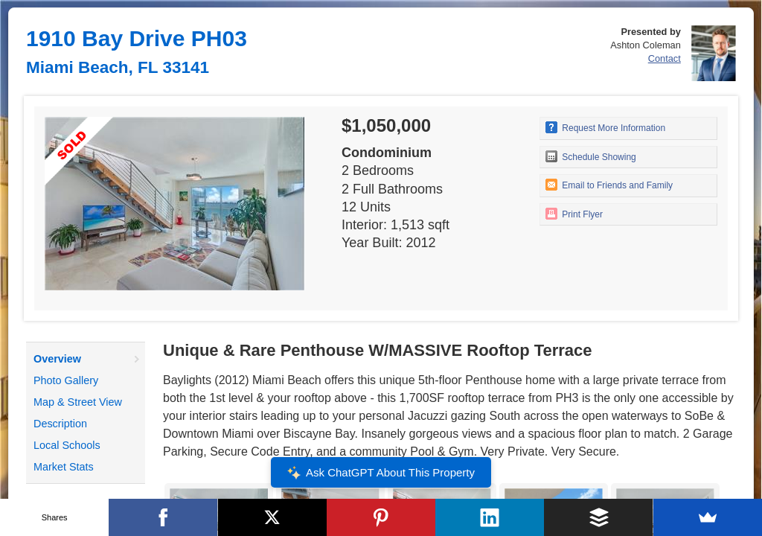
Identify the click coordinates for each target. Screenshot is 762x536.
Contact (664, 58)
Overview (57, 359)
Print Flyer (574, 214)
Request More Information (605, 127)
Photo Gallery (65, 380)
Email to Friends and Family (609, 185)
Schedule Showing (590, 156)
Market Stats (63, 467)
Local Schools (66, 445)
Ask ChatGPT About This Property (381, 472)
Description (60, 424)
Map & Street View (77, 402)
